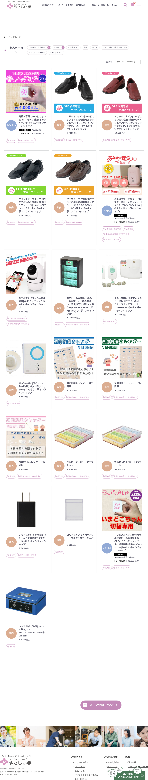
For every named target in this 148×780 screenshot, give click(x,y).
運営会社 (132, 762)
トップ (7, 37)
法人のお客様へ (56, 53)
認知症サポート (82, 5)
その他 (95, 47)
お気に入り (112, 771)
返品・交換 (80, 771)
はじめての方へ (48, 5)
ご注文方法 (80, 767)
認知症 (56, 47)
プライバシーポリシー (138, 767)
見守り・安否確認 (65, 5)
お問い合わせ (134, 775)
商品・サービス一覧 (100, 5)
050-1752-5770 (48, 703)
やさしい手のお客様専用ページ (115, 47)
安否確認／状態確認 (37, 47)
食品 (85, 47)
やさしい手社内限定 (37, 53)
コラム (114, 5)
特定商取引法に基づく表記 (86, 775)
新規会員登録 (113, 762)
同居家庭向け (73, 47)
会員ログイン (113, 767)
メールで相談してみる (100, 705)
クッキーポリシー (136, 771)
